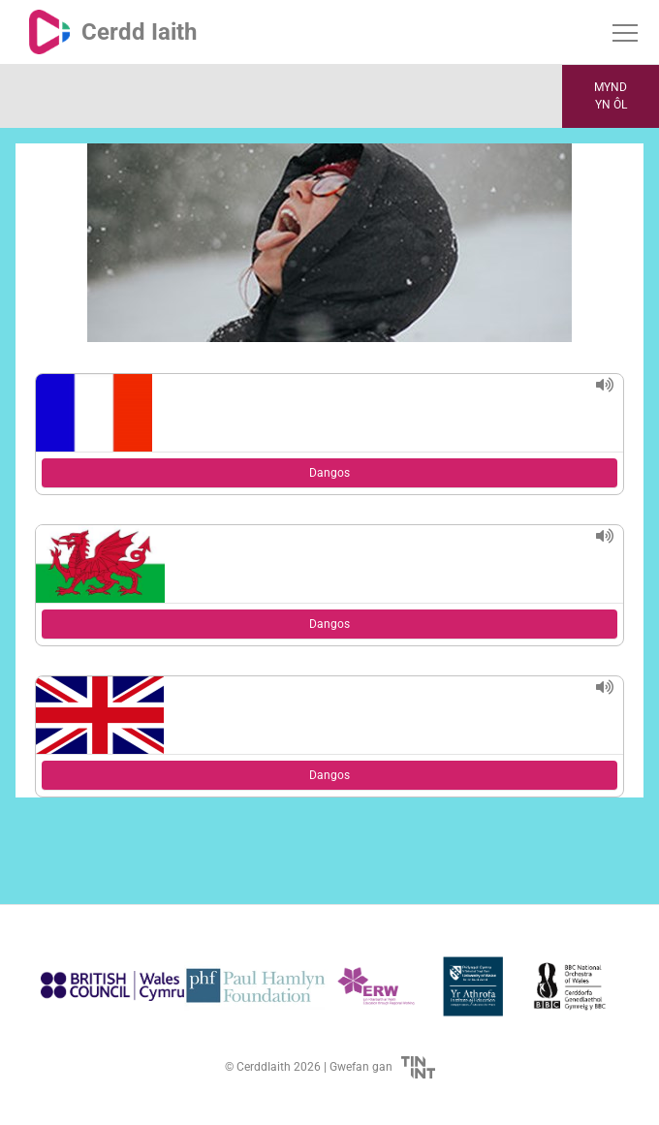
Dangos (329, 473)
